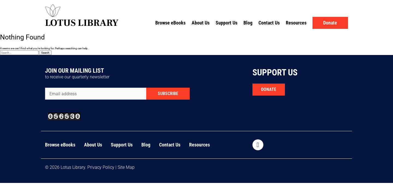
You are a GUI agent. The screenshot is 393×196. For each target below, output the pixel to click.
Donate (330, 23)
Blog (247, 23)
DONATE (268, 89)
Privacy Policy (100, 167)
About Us (201, 23)
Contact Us (269, 23)
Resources (296, 23)
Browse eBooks (170, 23)
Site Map (126, 167)
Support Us (226, 23)
